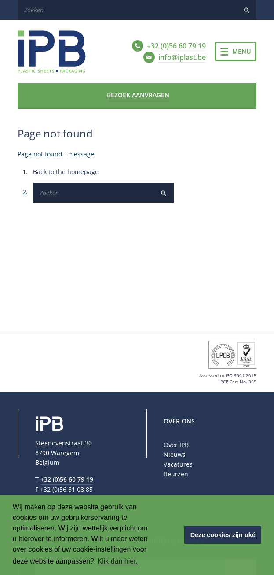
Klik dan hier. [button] (117, 561)
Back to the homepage (66, 171)
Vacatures (178, 464)
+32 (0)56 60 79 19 (66, 479)
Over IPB (176, 445)
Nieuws (175, 454)
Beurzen (176, 474)
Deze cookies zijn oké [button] (223, 534)
